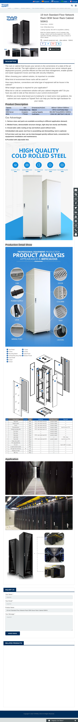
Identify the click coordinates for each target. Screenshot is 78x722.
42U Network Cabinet (38, 10)
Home (9, 10)
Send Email (55, 51)
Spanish (45, 1)
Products (16, 10)
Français (73, 1)
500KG (70, 42)
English (36, 1)
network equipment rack (50, 42)
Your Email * (9, 603)
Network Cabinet (25, 10)
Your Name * (9, 596)
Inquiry (43, 51)
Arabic (64, 1)
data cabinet (63, 42)
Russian (55, 1)
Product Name (9, 610)
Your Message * (10, 617)
